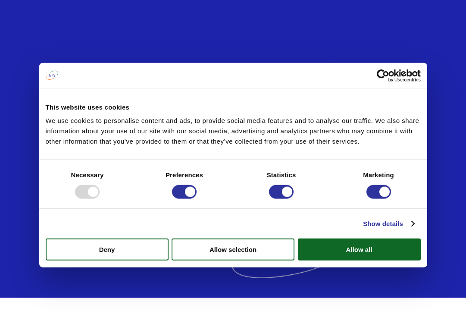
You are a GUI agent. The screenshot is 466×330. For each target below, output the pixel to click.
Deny (107, 249)
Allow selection (233, 249)
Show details (383, 223)
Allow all (359, 249)
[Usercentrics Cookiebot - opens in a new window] (383, 75)
